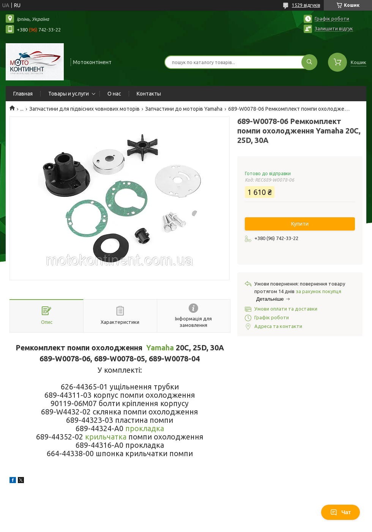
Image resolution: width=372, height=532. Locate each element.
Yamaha (160, 348)
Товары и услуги (68, 93)
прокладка (144, 428)
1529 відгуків (306, 5)
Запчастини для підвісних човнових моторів (84, 109)
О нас (114, 93)
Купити (300, 224)
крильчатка (105, 437)
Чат (340, 512)
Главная (23, 93)
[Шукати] (309, 62)
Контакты (149, 93)
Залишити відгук (334, 28)
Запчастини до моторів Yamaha (183, 109)
